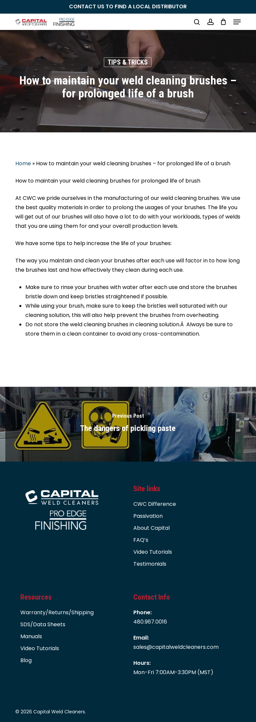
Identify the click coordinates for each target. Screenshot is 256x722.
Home (23, 163)
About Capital (151, 528)
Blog (26, 660)
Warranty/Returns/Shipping (57, 612)
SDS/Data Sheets (42, 624)
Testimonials (149, 564)
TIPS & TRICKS (128, 62)
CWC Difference (154, 504)
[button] (237, 22)
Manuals (31, 636)
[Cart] (223, 22)
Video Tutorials (152, 552)
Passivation (148, 516)
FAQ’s (140, 540)
